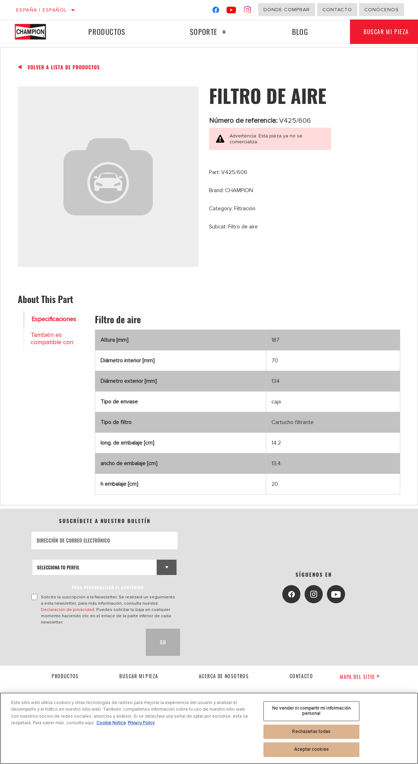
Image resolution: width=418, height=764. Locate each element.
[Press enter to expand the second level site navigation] (224, 32)
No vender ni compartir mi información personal (311, 711)
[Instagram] (247, 11)
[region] (209, 728)
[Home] (35, 31)
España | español (41, 10)
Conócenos (381, 10)
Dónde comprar (286, 10)
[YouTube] (231, 11)
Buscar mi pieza (138, 676)
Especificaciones (53, 319)
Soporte (203, 31)
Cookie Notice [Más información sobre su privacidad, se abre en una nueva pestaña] (111, 723)
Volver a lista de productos (64, 67)
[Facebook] (215, 11)
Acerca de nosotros (224, 676)
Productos (107, 31)
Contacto (337, 10)
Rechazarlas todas (311, 731)
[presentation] (84, 642)
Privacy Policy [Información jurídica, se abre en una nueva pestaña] (141, 723)
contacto (301, 676)
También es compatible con (52, 338)
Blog (299, 31)
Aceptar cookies (311, 749)
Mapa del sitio (360, 676)
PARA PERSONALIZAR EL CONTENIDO (108, 587)
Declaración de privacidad (67, 609)
